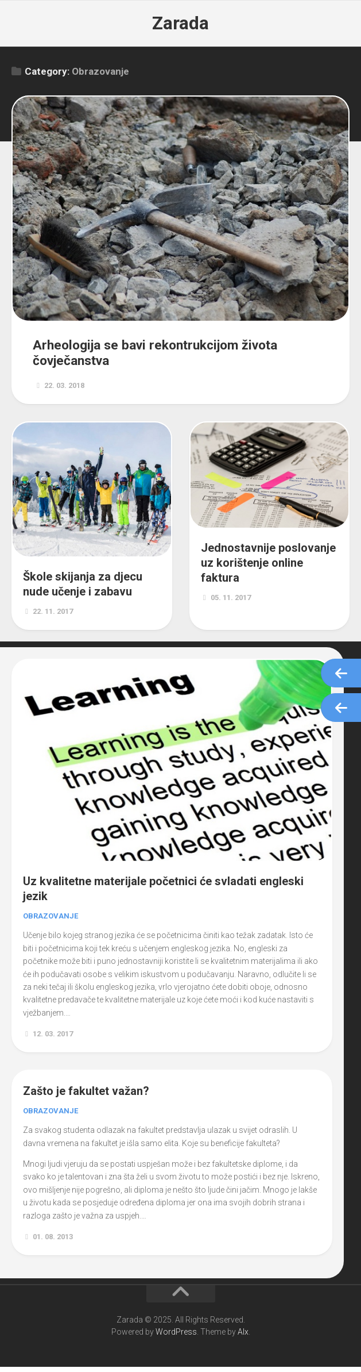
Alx (243, 1337)
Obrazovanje (50, 921)
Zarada (180, 23)
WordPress (176, 1337)
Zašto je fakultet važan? (86, 1097)
